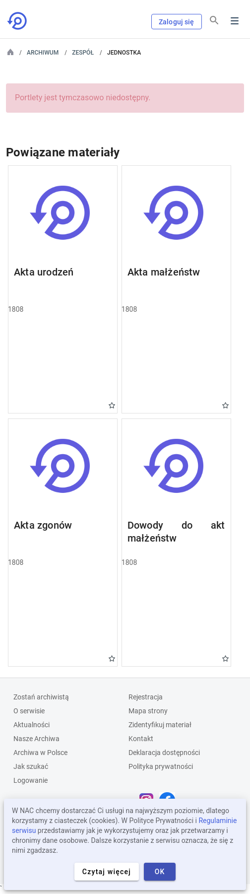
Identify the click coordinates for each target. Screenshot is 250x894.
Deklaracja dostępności (164, 752)
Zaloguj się (176, 22)
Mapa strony (148, 711)
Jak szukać (30, 766)
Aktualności (31, 725)
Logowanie (30, 780)
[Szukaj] (214, 20)
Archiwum (43, 52)
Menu (235, 20)
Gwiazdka (112, 405)
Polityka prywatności (160, 766)
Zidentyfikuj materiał (159, 725)
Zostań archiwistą (41, 697)
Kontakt (140, 739)
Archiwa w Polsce (40, 752)
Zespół (83, 52)
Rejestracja (145, 697)
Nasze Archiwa (36, 739)
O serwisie (29, 711)
